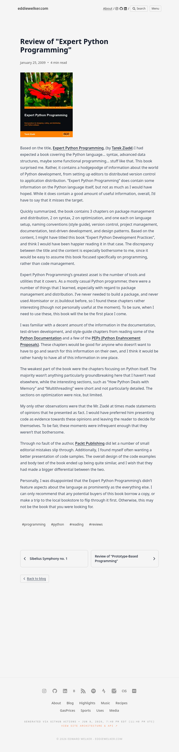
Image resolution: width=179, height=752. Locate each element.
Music (105, 703)
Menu (155, 8)
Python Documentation (41, 338)
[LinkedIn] (125, 8)
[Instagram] (117, 8)
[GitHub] (121, 8)
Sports (86, 710)
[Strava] (103, 691)
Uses (100, 710)
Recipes (121, 703)
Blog (70, 703)
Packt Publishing (89, 443)
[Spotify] (93, 691)
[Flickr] (134, 691)
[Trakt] (114, 691)
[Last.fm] (124, 691)
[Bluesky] (74, 691)
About (107, 8)
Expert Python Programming (78, 147)
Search (138, 8)
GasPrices (67, 710)
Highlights (87, 703)
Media (114, 710)
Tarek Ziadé (122, 147)
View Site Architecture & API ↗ (89, 726)
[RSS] (83, 691)
